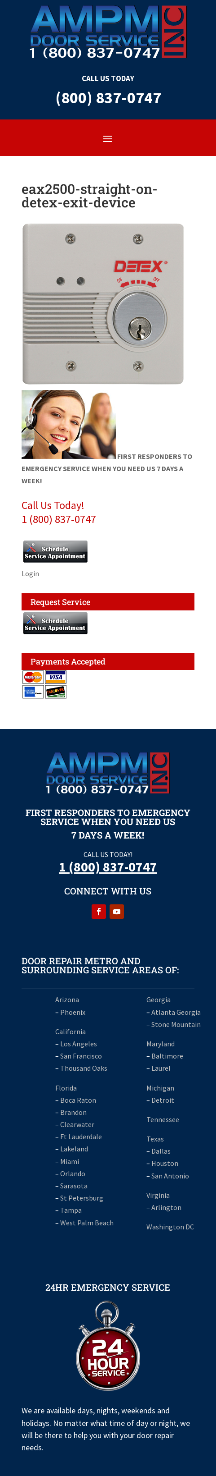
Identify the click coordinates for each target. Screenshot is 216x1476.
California (70, 1031)
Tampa (71, 1210)
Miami (69, 1161)
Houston (164, 1163)
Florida (66, 1087)
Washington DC (170, 1226)
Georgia (158, 999)
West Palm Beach (87, 1222)
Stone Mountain (176, 1024)
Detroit (162, 1100)
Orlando (72, 1173)
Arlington (166, 1207)
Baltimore (167, 1055)
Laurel (161, 1068)
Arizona (67, 999)
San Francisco (81, 1055)
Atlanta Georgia (176, 1012)
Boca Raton (78, 1100)
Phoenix (72, 1012)
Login (30, 573)
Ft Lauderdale (80, 1136)
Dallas (161, 1150)
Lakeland (74, 1148)
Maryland (160, 1043)
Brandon (73, 1112)
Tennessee (162, 1119)
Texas (155, 1138)
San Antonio (170, 1175)
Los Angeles (78, 1043)
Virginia (158, 1195)
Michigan (160, 1087)
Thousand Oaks (83, 1068)
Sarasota (74, 1185)
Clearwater (77, 1124)
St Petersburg (81, 1197)
